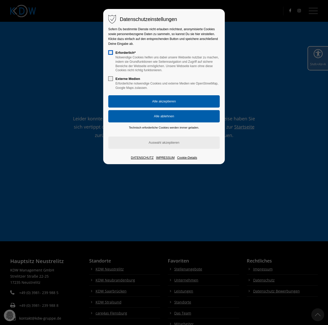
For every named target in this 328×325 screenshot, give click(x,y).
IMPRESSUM (165, 158)
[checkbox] (110, 52)
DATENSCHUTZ (142, 158)
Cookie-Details (187, 158)
